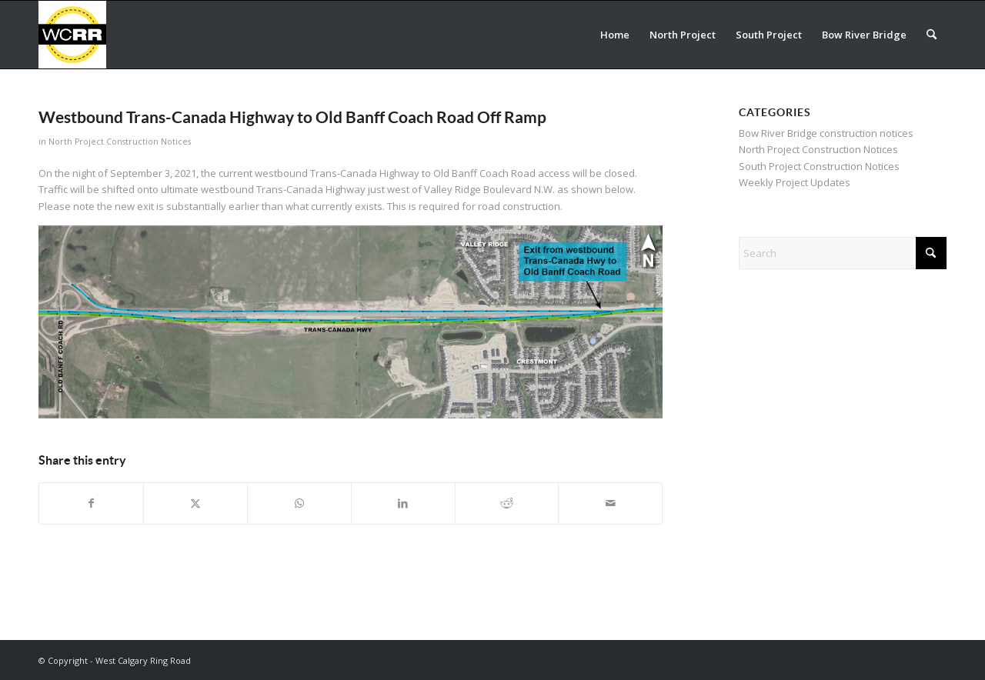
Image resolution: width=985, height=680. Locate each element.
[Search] (932, 34)
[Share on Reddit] (507, 503)
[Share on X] (195, 503)
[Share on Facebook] (91, 503)
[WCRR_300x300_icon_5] (72, 34)
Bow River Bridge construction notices (826, 133)
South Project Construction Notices (819, 166)
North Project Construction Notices (119, 141)
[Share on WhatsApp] (299, 503)
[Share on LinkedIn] (403, 503)
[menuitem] (614, 34)
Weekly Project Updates (794, 182)
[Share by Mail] (610, 503)
